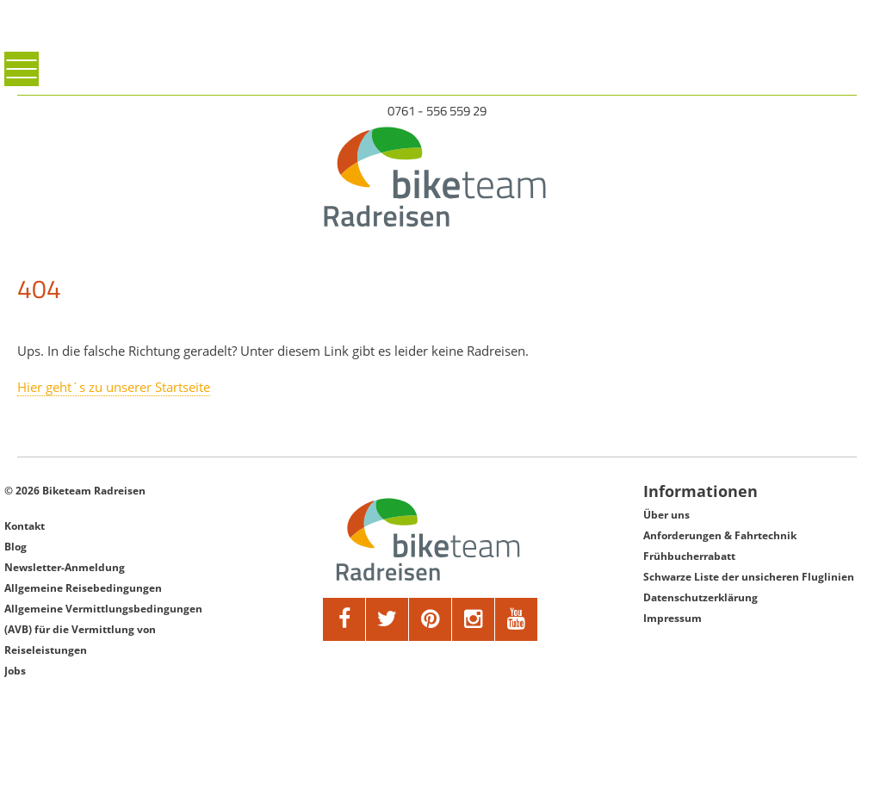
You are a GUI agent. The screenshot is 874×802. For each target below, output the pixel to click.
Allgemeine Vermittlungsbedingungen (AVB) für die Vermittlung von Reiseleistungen (103, 629)
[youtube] (516, 619)
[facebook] (344, 619)
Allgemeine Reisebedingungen (83, 588)
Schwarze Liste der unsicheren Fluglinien (748, 576)
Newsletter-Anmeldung (64, 567)
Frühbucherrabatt (689, 556)
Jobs (15, 670)
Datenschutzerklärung (700, 597)
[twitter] (387, 619)
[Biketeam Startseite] (437, 177)
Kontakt (24, 526)
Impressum (672, 618)
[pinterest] (430, 619)
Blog (15, 546)
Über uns (666, 514)
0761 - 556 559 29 (437, 111)
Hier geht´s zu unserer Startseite (113, 386)
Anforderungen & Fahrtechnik (720, 535)
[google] (473, 619)
